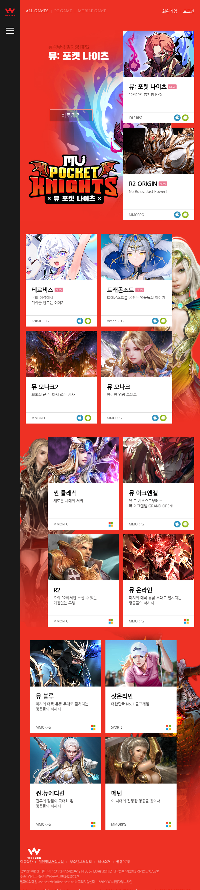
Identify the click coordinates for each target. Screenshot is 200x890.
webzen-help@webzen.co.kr (58, 882)
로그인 (188, 11)
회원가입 (169, 11)
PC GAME (63, 11)
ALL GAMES (37, 11)
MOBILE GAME (92, 11)
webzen (10, 11)
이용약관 (26, 862)
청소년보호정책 (81, 862)
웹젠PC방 (123, 862)
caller (10, 31)
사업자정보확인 (122, 882)
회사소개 (104, 862)
